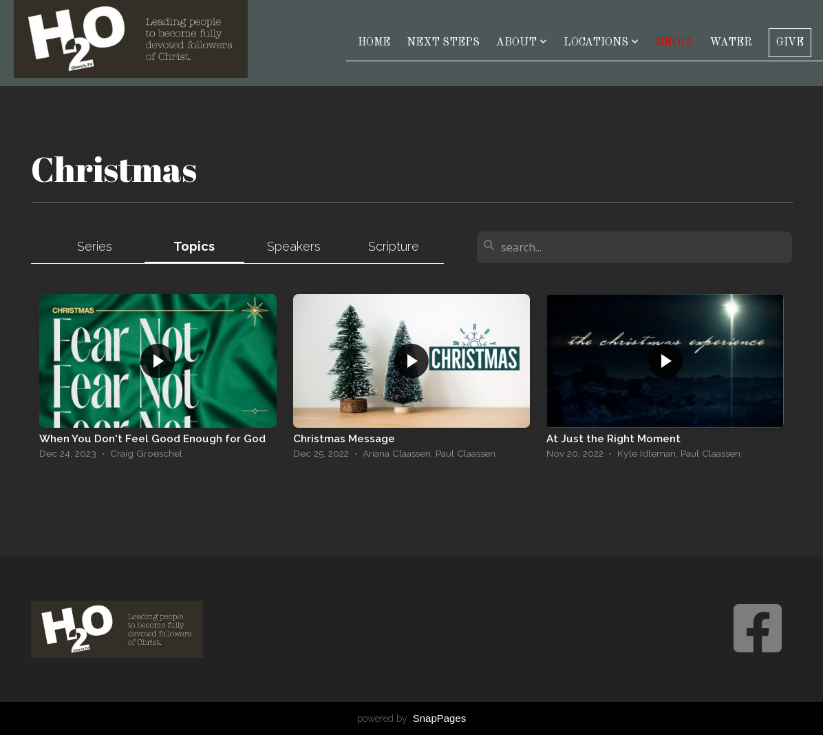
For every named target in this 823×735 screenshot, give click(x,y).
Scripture (393, 246)
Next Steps (443, 42)
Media (674, 42)
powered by (412, 718)
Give (790, 42)
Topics (194, 246)
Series (94, 246)
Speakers (294, 246)
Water (730, 42)
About (521, 42)
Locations (601, 42)
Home (374, 42)
